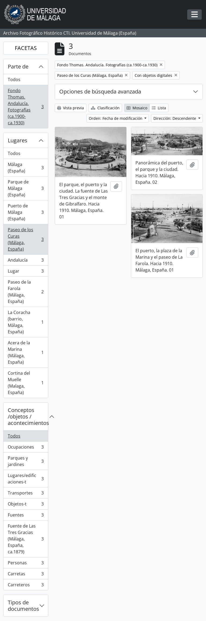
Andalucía (26, 261)
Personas (26, 563)
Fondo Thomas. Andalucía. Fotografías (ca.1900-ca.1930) (26, 107)
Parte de (18, 66)
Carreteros (26, 586)
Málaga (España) (26, 167)
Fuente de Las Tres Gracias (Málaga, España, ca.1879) (26, 539)
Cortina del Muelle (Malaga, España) (26, 382)
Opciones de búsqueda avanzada (100, 91)
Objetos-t (26, 505)
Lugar (26, 272)
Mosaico (137, 107)
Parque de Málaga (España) (26, 188)
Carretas (26, 575)
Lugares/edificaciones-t (26, 478)
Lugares (17, 140)
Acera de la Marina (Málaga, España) (26, 352)
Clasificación (105, 107)
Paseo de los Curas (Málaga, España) (26, 239)
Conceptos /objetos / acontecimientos (28, 416)
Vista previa (70, 107)
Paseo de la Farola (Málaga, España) (26, 291)
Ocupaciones (26, 448)
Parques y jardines (26, 461)
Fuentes (26, 516)
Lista (159, 107)
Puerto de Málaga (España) (26, 212)
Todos (14, 79)
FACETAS (26, 48)
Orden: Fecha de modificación (116, 118)
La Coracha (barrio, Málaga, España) (26, 322)
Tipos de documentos (23, 605)
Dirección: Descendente (175, 118)
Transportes (26, 494)
